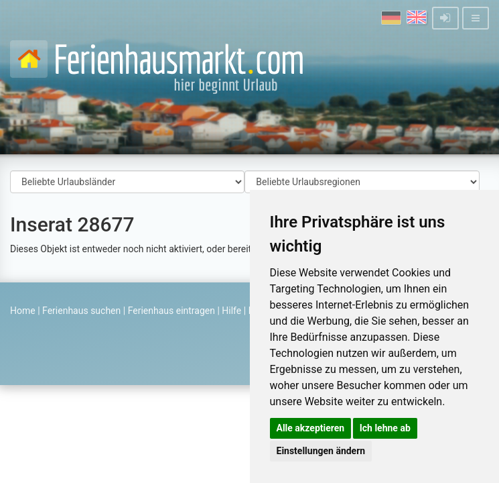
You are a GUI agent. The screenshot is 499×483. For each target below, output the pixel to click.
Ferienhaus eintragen (171, 310)
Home (22, 310)
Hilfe (231, 310)
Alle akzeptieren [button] (311, 428)
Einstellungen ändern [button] (321, 450)
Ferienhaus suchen (81, 310)
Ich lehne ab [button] (385, 428)
